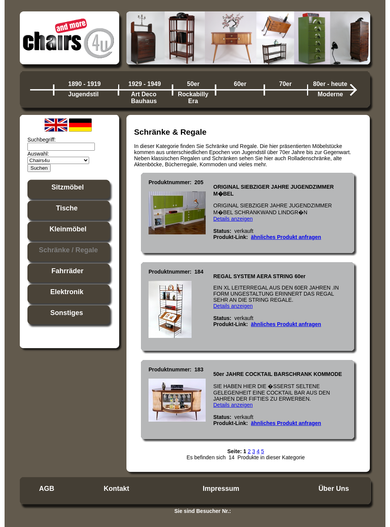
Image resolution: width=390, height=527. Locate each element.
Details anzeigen (233, 219)
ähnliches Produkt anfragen (286, 237)
